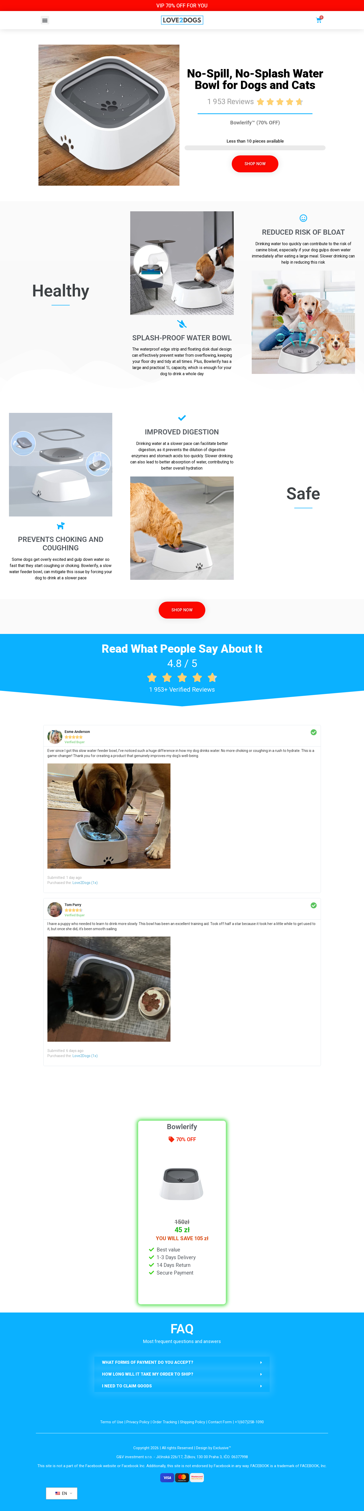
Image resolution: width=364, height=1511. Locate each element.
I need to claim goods (127, 1386)
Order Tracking (165, 1422)
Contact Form (220, 1422)
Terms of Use (111, 1422)
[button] (45, 20)
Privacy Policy (137, 1422)
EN (61, 1493)
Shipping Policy (192, 1422)
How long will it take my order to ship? (147, 1374)
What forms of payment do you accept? (147, 1362)
